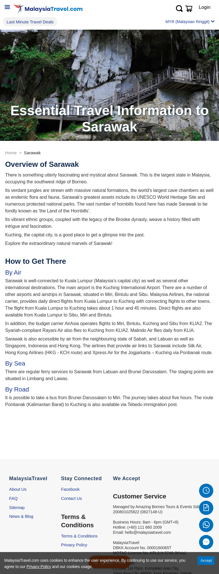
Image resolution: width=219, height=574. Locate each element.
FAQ (13, 498)
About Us (18, 489)
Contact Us (71, 498)
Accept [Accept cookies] (206, 560)
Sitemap (17, 507)
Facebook (70, 489)
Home (11, 152)
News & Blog (21, 516)
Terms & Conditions (79, 536)
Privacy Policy (74, 544)
